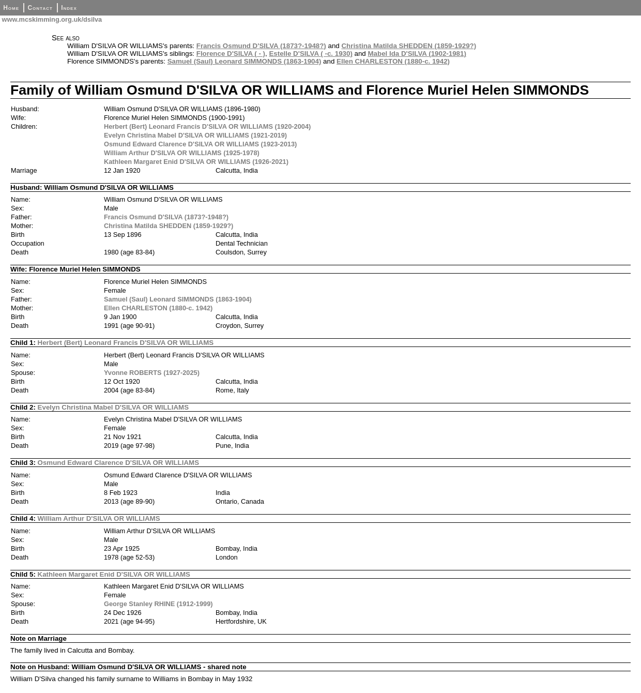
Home (11, 7)
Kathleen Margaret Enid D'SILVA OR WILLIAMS (114, 574)
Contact (39, 7)
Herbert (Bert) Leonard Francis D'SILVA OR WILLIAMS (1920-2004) (207, 126)
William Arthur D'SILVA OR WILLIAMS (99, 518)
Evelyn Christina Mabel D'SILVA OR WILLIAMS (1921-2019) (195, 135)
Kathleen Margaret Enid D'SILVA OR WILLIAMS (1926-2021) (196, 161)
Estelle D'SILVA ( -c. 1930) (310, 53)
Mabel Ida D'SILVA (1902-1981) (417, 53)
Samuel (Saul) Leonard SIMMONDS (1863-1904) (244, 61)
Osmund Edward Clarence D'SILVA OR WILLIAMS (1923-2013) (200, 144)
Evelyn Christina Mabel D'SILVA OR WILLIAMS (113, 407)
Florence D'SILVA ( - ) (230, 53)
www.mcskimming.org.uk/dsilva (51, 19)
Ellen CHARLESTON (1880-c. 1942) (393, 61)
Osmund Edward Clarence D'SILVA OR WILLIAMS (118, 462)
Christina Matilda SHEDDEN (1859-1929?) (408, 46)
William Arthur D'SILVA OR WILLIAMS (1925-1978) (182, 153)
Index (69, 7)
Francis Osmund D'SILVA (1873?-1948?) (261, 46)
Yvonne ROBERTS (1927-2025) (152, 372)
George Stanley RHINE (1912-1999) (158, 604)
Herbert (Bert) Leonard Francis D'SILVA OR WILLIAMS (126, 342)
